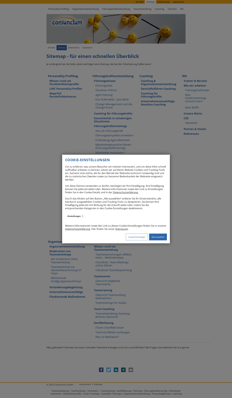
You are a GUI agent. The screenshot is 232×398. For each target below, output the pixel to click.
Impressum (121, 229)
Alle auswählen (158, 237)
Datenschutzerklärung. (125, 192)
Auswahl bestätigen (136, 237)
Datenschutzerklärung (77, 229)
